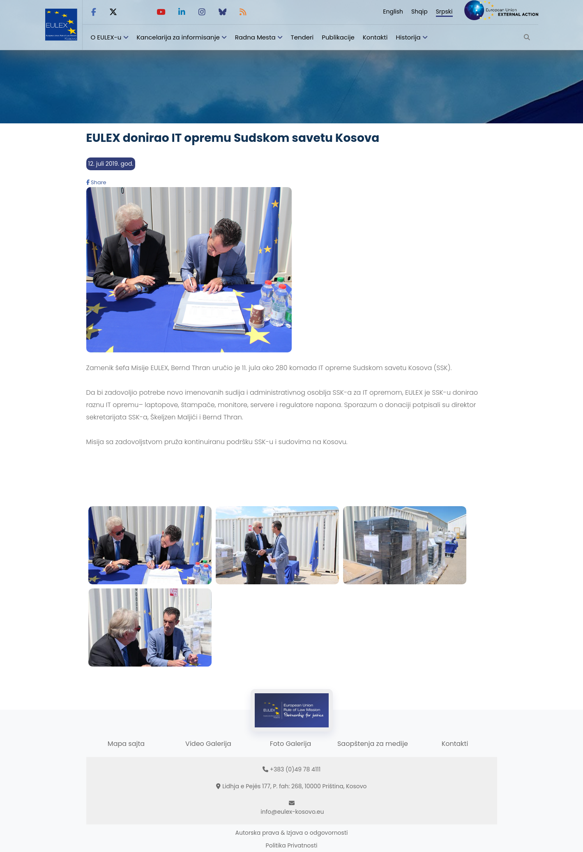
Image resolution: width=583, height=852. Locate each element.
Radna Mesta (255, 37)
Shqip (419, 11)
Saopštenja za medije (372, 743)
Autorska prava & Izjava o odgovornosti (291, 833)
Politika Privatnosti (292, 845)
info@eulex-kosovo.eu (292, 812)
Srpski (444, 11)
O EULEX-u (106, 37)
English (393, 11)
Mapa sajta (126, 743)
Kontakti (375, 37)
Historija (408, 37)
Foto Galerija (290, 743)
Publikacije (338, 37)
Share (96, 182)
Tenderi (302, 37)
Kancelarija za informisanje (179, 37)
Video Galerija (208, 743)
